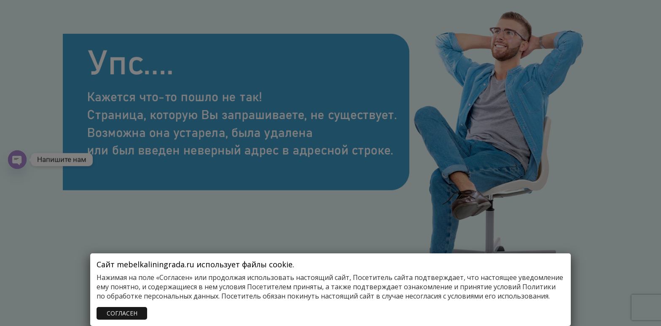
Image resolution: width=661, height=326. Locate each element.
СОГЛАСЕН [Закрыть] (122, 313)
